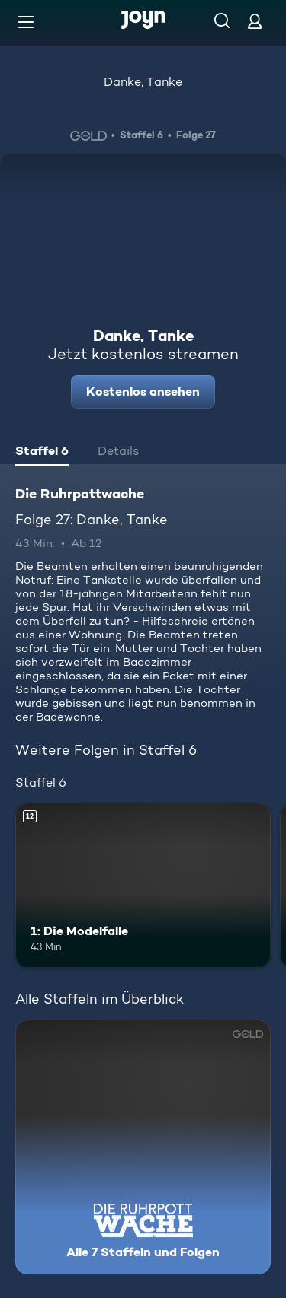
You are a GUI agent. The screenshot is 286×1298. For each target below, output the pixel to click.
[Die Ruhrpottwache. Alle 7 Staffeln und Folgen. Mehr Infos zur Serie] (143, 1147)
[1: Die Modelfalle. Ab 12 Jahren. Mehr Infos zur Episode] (143, 886)
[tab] (42, 452)
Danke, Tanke (143, 82)
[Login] (254, 21)
